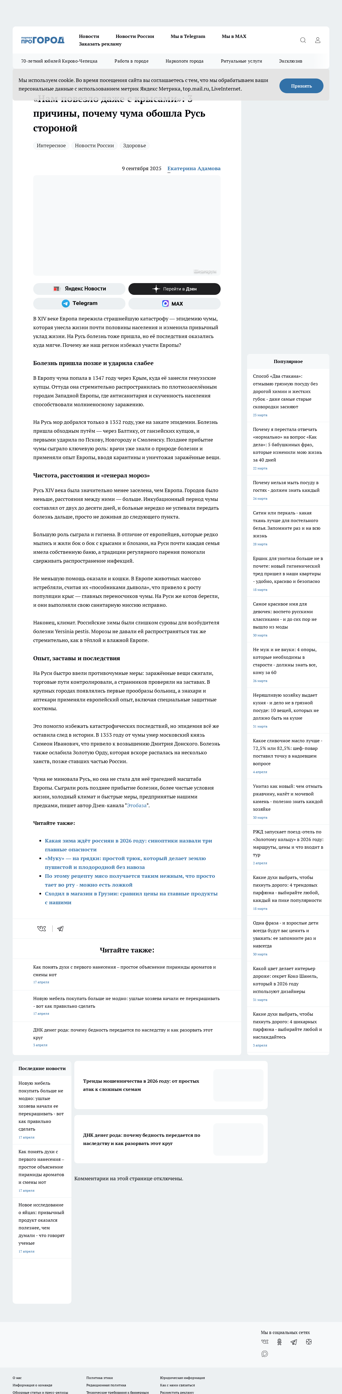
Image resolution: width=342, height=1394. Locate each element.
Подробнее (236, 1334)
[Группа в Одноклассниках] (279, 1227)
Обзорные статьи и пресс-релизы (40, 1277)
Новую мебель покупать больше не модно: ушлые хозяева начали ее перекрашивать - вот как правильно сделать (127, 1006)
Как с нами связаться (177, 1270)
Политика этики (99, 1263)
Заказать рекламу (100, 44)
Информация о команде (32, 1270)
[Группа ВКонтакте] (264, 1227)
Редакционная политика (106, 1270)
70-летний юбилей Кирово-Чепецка (59, 61)
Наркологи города (185, 61)
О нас (17, 1263)
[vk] (42, 929)
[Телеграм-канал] (79, 304)
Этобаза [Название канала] (137, 805)
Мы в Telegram (188, 36)
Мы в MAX (234, 36)
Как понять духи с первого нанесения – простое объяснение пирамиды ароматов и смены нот (127, 975)
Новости (89, 36)
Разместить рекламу (177, 1277)
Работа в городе (132, 61)
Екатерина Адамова (194, 168)
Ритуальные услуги (241, 61)
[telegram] (62, 929)
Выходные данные (28, 1290)
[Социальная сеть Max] (174, 304)
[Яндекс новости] (79, 289)
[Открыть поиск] (303, 40)
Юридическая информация (182, 1263)
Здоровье (134, 145)
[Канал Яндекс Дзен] (174, 289)
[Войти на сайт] (317, 40)
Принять (301, 86)
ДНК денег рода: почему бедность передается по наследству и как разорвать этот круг (127, 1038)
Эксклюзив (291, 61)
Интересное (51, 145)
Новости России (135, 36)
